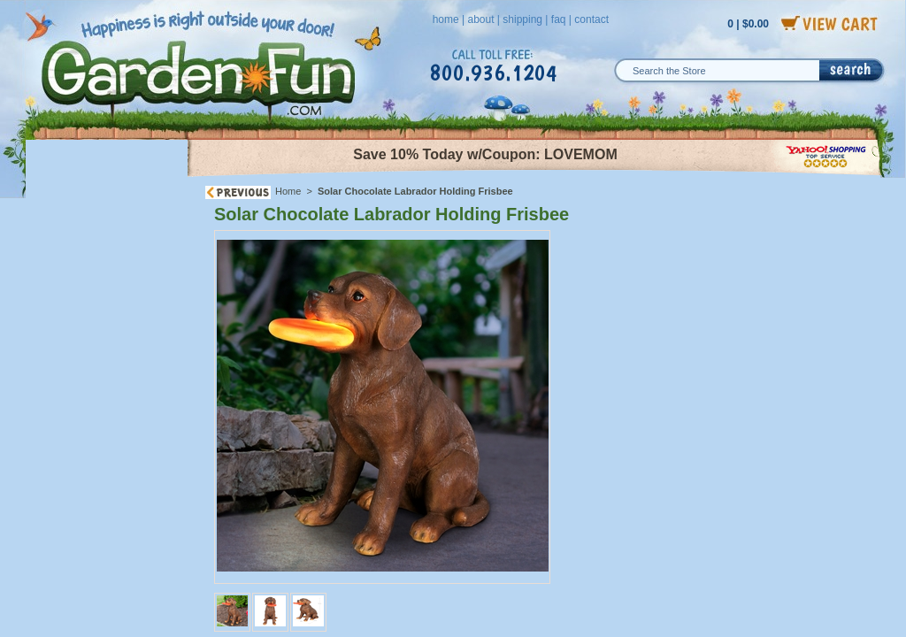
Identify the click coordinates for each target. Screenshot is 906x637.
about (480, 19)
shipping (522, 19)
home (446, 19)
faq (558, 19)
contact (591, 19)
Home (288, 191)
